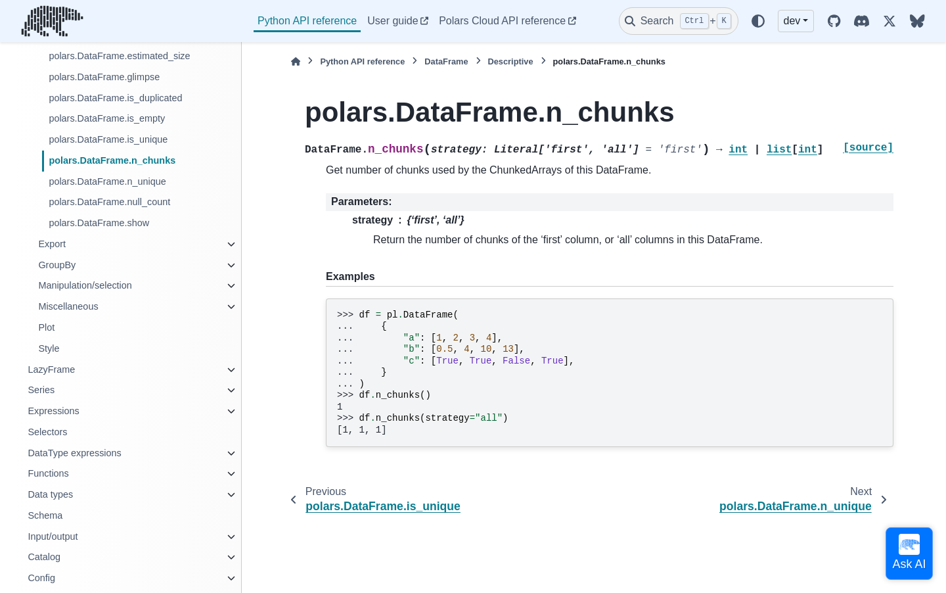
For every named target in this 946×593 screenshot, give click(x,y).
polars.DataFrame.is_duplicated (115, 98)
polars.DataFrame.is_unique (108, 139)
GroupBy (57, 265)
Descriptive (510, 61)
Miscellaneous (68, 306)
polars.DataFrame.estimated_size (119, 56)
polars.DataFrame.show (99, 223)
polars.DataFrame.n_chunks (112, 160)
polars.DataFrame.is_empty (107, 118)
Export (52, 244)
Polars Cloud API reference (502, 20)
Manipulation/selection (84, 285)
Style (48, 348)
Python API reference (307, 20)
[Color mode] (758, 21)
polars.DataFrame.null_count (109, 202)
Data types (50, 494)
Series (41, 390)
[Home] (295, 61)
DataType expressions (74, 453)
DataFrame (446, 61)
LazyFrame (51, 369)
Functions (48, 473)
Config (41, 578)
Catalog (44, 557)
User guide (392, 20)
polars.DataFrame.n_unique (107, 181)
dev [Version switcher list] (792, 20)
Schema (45, 515)
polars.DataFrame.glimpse (104, 77)
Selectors (47, 432)
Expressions (53, 411)
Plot (46, 327)
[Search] (678, 21)
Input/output (53, 536)
